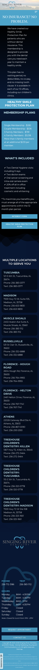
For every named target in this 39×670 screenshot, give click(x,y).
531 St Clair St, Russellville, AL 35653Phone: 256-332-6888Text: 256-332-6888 (18, 355)
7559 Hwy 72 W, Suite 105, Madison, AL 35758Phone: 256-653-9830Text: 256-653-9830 (17, 309)
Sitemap (19, 649)
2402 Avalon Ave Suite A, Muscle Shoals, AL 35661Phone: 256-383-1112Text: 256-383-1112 (16, 332)
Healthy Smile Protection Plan (19, 225)
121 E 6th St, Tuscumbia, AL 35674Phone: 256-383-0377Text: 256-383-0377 (17, 286)
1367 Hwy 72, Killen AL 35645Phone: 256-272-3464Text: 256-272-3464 (18, 455)
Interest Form (19, 216)
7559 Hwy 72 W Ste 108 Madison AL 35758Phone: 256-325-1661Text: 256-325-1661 (18, 515)
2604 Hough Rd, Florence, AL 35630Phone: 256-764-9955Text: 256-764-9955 (18, 379)
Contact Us (19, 645)
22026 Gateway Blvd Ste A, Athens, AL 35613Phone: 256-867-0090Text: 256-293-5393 (17, 430)
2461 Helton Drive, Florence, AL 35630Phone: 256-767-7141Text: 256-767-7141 (19, 406)
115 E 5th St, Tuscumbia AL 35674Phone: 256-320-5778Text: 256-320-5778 (17, 484)
